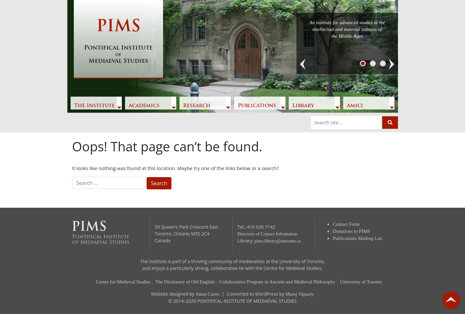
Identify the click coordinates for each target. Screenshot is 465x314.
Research (196, 106)
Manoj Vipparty (300, 294)
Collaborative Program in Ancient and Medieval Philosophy (277, 281)
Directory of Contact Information (267, 234)
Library (303, 106)
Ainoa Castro (207, 294)
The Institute (94, 106)
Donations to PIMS (351, 231)
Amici (355, 106)
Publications (257, 106)
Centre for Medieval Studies (123, 281)
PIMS (118, 42)
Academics (144, 106)
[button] (302, 64)
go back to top (451, 300)
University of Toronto (361, 281)
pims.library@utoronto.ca (277, 241)
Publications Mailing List (357, 238)
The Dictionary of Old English (184, 281)
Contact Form (346, 224)
